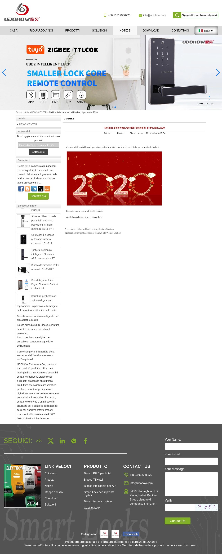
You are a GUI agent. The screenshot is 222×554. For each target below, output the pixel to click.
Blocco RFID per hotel (97, 473)
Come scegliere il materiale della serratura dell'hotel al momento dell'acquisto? (35, 356)
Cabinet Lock (92, 507)
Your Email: (172, 454)
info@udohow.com (154, 15)
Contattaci (180, 30)
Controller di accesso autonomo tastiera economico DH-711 (42, 240)
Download (151, 30)
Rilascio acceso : (138, 133)
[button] (107, 107)
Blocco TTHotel (93, 479)
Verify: (169, 500)
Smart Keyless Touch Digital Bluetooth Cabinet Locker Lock (44, 285)
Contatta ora (38, 196)
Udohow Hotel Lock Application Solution (95, 229)
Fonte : (120, 133)
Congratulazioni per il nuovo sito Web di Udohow (98, 233)
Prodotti (72, 30)
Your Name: (173, 439)
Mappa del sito (54, 492)
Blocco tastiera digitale (98, 501)
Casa (13, 30)
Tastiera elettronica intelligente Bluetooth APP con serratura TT (43, 255)
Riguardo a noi (41, 30)
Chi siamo (51, 473)
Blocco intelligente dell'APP (100, 485)
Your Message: (175, 469)
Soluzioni (99, 30)
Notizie (124, 30)
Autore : (108, 133)
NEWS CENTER (39, 112)
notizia (26, 112)
